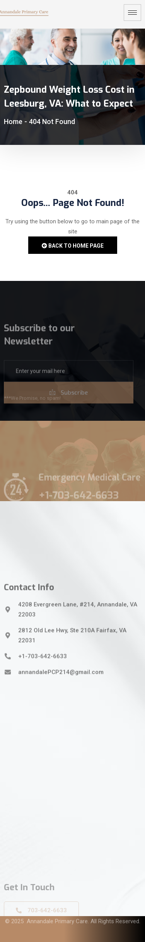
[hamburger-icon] (132, 12)
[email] (68, 387)
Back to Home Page (73, 246)
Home (13, 121)
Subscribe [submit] (68, 409)
